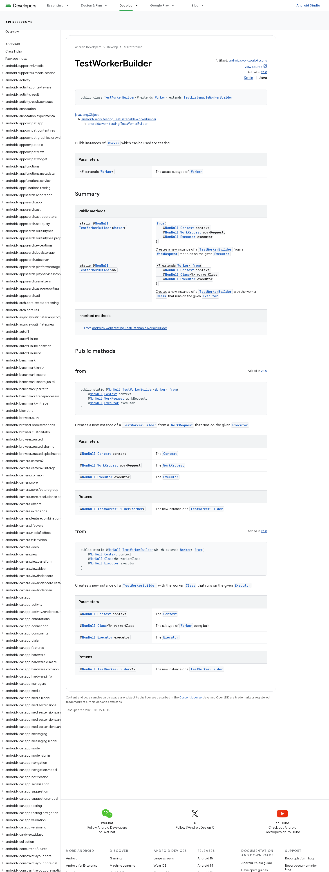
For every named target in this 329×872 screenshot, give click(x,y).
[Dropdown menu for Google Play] (175, 5)
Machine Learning (122, 865)
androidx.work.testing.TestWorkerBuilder (118, 124)
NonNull (101, 223)
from (160, 223)
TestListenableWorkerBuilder (208, 97)
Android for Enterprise (81, 865)
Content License (190, 697)
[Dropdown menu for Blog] (205, 5)
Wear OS (160, 865)
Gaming (116, 858)
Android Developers (88, 47)
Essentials (55, 5)
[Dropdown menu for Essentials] (69, 5)
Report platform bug (299, 858)
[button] (29, 65)
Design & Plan (91, 5)
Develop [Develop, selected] (126, 5)
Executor (187, 237)
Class (185, 274)
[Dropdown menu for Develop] (139, 5)
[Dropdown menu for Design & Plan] (108, 5)
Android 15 (205, 858)
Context (187, 228)
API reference (19, 22)
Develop (112, 47)
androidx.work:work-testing (247, 60)
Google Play (159, 5)
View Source (253, 67)
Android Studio (308, 5)
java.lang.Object (87, 115)
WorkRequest (190, 232)
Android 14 (205, 865)
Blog (195, 5)
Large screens (164, 858)
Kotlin (248, 78)
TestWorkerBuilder (119, 97)
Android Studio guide (256, 863)
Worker (160, 97)
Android (72, 858)
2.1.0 (264, 72)
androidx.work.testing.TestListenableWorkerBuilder (118, 119)
